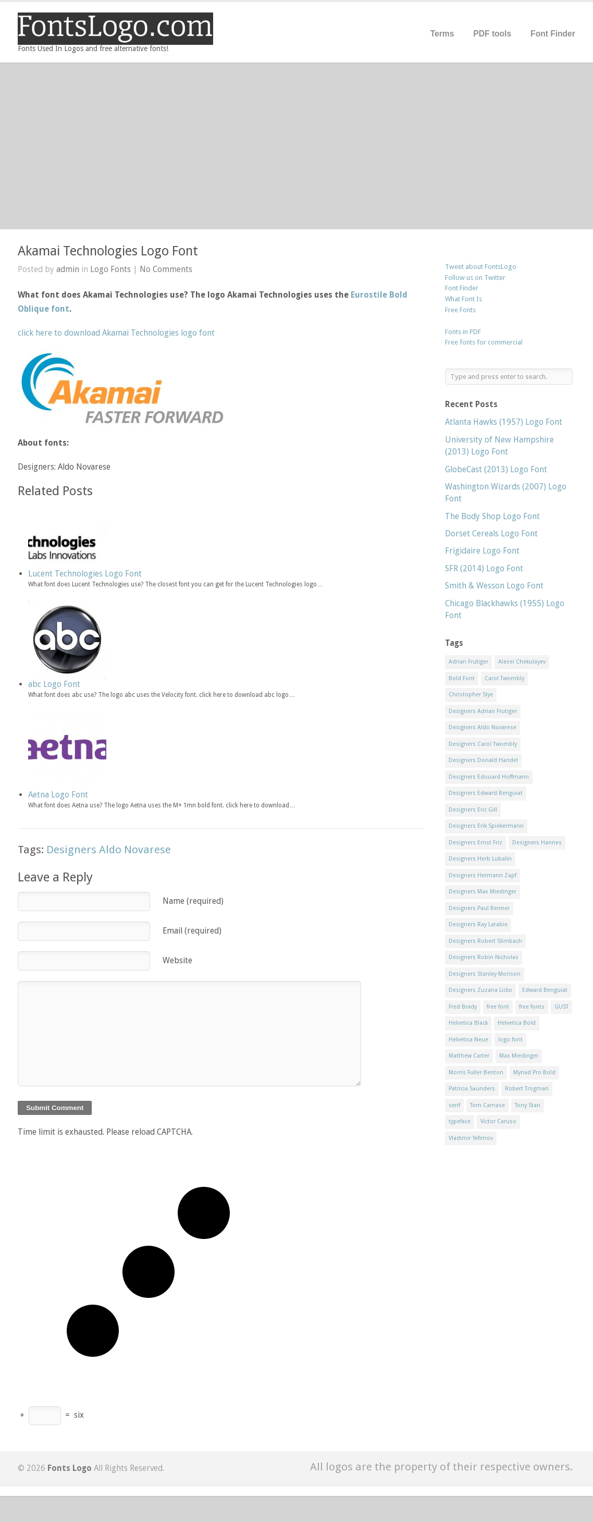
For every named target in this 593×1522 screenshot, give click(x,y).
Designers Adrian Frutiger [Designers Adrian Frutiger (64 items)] (483, 711)
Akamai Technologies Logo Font (108, 251)
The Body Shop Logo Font (492, 516)
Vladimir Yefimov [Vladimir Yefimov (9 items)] (471, 1138)
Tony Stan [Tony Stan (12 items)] (527, 1105)
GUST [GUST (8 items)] (561, 1006)
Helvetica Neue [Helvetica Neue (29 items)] (468, 1039)
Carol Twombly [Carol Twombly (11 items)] (504, 678)
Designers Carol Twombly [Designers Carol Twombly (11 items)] (483, 744)
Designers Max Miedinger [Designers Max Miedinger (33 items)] (482, 891)
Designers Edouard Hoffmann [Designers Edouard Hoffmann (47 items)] (489, 777)
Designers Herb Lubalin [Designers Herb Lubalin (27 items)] (480, 858)
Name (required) (193, 901)
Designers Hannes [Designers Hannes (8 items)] (537, 842)
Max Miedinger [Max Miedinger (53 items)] (518, 1055)
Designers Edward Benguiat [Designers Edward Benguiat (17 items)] (486, 793)
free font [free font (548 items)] (498, 1006)
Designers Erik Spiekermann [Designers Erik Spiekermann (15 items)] (486, 826)
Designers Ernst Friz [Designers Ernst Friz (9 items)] (475, 842)
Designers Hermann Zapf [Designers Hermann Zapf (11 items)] (482, 875)
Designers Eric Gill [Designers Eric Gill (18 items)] (473, 809)
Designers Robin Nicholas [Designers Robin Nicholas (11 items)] (483, 957)
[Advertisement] (296, 146)
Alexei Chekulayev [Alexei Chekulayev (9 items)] (522, 661)
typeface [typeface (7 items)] (460, 1121)
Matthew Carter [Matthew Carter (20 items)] (469, 1055)
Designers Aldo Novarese (108, 849)
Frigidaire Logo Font (482, 551)
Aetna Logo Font (58, 795)
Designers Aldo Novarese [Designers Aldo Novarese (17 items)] (482, 727)
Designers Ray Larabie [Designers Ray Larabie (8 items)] (478, 924)
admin (67, 269)
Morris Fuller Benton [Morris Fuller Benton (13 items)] (476, 1072)
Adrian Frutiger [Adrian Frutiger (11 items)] (468, 661)
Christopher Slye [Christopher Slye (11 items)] (471, 694)
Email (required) (192, 931)
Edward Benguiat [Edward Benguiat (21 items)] (544, 990)
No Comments (166, 269)
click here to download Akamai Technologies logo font (116, 333)
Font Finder (552, 33)
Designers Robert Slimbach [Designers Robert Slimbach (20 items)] (485, 941)
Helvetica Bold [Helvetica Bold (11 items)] (517, 1023)
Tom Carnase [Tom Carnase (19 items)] (487, 1105)
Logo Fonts (110, 269)
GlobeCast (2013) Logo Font (496, 469)
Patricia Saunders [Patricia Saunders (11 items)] (472, 1088)
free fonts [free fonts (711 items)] (532, 1006)
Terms (442, 33)
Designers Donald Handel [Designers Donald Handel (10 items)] (483, 760)
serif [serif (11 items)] (454, 1105)
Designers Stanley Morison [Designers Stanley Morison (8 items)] (485, 974)
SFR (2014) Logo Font (484, 568)
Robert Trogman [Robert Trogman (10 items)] (527, 1088)
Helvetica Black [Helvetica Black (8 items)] (468, 1023)
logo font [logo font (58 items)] (510, 1039)
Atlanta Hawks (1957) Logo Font (503, 422)
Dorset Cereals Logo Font (491, 533)
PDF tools (492, 33)
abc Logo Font (54, 684)
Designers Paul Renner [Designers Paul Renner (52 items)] (479, 908)
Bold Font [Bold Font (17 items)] (462, 678)
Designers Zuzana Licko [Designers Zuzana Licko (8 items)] (480, 990)
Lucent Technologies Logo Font (85, 574)
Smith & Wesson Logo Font (494, 586)
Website (177, 960)
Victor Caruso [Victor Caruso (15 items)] (498, 1121)
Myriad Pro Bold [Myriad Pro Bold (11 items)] (534, 1072)
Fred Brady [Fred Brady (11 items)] (463, 1006)
